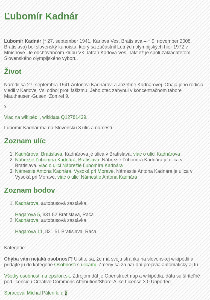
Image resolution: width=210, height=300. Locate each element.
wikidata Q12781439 (64, 117)
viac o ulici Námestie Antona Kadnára (97, 177)
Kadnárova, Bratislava (38, 154)
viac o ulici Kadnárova (156, 154)
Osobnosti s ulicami (75, 264)
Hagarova (27, 214)
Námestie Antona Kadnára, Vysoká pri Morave (64, 171)
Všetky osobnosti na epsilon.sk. (37, 276)
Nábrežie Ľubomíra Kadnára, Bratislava (57, 159)
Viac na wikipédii (22, 117)
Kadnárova (26, 203)
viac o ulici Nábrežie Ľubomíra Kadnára (81, 165)
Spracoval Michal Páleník (31, 293)
